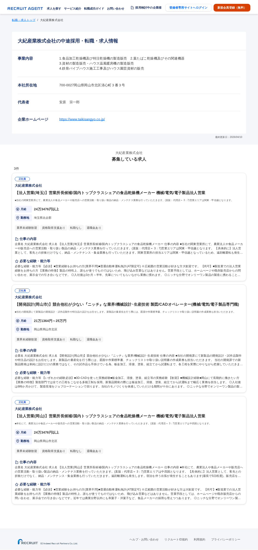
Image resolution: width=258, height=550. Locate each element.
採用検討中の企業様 (148, 7)
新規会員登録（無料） (232, 7)
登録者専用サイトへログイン (188, 7)
